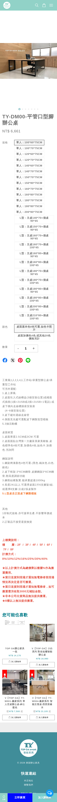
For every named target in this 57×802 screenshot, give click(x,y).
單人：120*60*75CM (29, 154)
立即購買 (19, 797)
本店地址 (28, 780)
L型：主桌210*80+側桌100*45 (34, 317)
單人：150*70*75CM (29, 177)
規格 (5, 142)
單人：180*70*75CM (29, 200)
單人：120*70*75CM (29, 159)
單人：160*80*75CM (29, 194)
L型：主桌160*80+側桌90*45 (34, 255)
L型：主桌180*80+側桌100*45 (34, 299)
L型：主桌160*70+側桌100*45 (34, 246)
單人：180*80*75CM (29, 206)
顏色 (5, 326)
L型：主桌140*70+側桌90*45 (34, 219)
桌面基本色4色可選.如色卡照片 (34, 328)
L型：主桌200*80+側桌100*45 (34, 308)
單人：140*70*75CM (29, 171)
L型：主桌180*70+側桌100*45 (34, 281)
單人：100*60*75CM (29, 142)
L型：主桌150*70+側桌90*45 (34, 228)
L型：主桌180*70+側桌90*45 (34, 272)
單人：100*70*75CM (29, 148)
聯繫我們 (28, 785)
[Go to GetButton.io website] (50, 799)
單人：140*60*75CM (29, 165)
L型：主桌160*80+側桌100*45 (34, 264)
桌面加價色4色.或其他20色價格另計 (34, 337)
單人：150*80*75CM (29, 183)
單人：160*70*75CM (29, 188)
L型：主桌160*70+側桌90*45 (34, 237)
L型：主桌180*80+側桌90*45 (34, 290)
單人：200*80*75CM (29, 212)
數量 (5, 347)
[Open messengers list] (50, 793)
